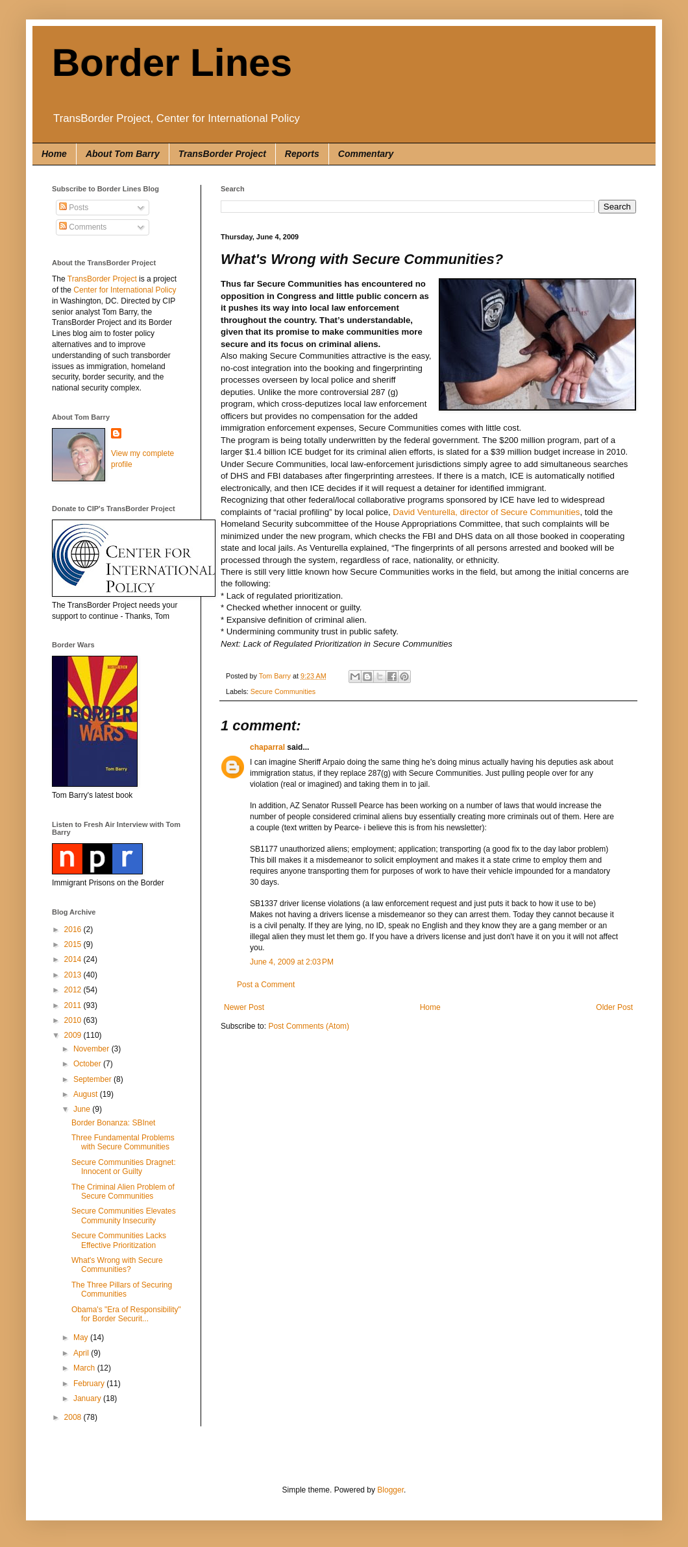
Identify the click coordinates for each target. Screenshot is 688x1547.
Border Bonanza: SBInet (113, 1122)
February (89, 1383)
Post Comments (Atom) (308, 1026)
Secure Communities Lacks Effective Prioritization (118, 1240)
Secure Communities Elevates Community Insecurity (123, 1215)
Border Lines (172, 62)
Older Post (614, 1007)
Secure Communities (283, 691)
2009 (74, 1035)
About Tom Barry (123, 154)
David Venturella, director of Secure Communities (486, 512)
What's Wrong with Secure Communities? (117, 1265)
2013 (74, 974)
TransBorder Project (222, 154)
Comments (82, 227)
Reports (302, 154)
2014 (74, 959)
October (88, 1063)
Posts (73, 207)
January (88, 1398)
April (82, 1353)
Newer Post (244, 1007)
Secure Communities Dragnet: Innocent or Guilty (123, 1167)
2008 (74, 1417)
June (82, 1109)
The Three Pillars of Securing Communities (121, 1289)
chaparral (267, 747)
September (93, 1079)
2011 (74, 1005)
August (86, 1094)
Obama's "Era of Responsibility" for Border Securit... (126, 1314)
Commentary (366, 154)
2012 (74, 989)
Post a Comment (266, 984)
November (92, 1048)
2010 (74, 1020)
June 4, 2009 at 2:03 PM (292, 961)
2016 (74, 929)
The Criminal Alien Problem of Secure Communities (123, 1191)
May (81, 1337)
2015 (74, 944)
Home (54, 154)
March (85, 1368)
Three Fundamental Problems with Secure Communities (123, 1142)
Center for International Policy (124, 289)
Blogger (390, 1489)
